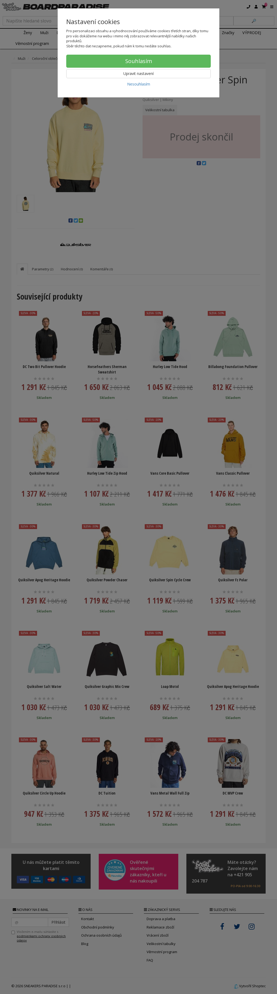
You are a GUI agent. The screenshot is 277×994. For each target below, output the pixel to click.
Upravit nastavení (138, 73)
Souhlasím (138, 61)
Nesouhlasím (138, 84)
